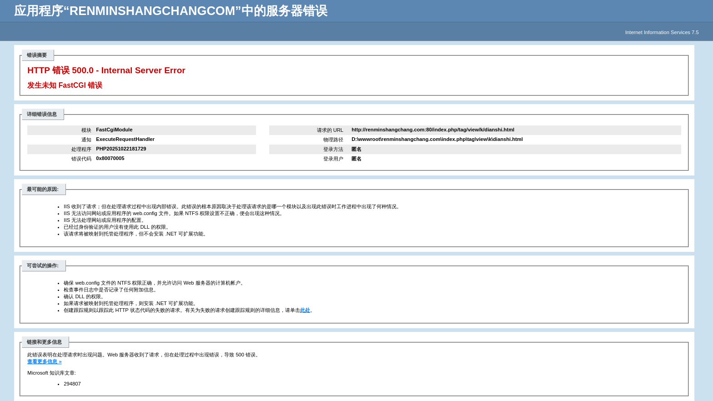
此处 (305, 310)
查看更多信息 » (44, 361)
